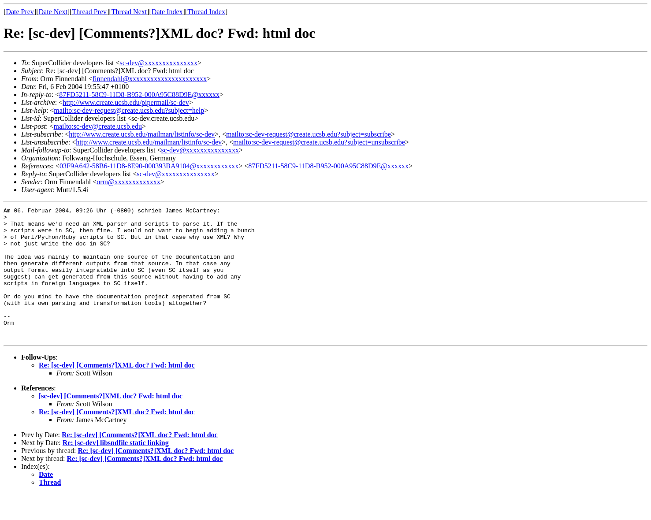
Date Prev (20, 11)
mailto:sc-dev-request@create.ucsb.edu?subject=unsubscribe (319, 142)
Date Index (167, 11)
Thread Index (206, 11)
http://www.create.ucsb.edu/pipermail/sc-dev (126, 102)
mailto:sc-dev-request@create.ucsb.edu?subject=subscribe (308, 134)
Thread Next (129, 11)
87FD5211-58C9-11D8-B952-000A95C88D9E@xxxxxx (139, 94)
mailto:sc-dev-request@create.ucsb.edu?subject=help (129, 110)
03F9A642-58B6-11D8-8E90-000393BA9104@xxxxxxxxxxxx (149, 166)
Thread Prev (89, 11)
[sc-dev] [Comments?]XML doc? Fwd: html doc (110, 422)
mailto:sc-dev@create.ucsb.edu (97, 126)
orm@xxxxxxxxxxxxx (128, 182)
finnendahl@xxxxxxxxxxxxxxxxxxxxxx (150, 78)
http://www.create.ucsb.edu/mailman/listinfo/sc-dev (142, 134)
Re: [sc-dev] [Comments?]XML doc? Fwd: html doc (117, 391)
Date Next (53, 11)
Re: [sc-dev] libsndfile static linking (116, 469)
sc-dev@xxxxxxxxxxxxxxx (159, 63)
